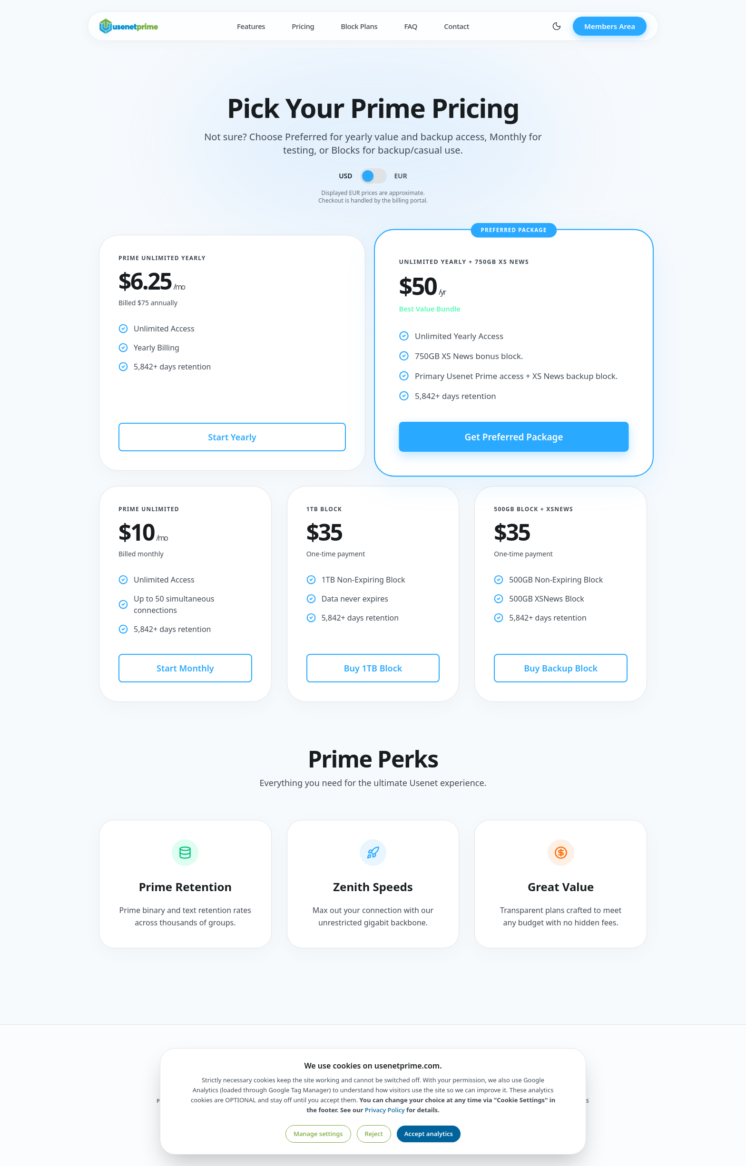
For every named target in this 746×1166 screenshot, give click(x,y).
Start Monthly (185, 668)
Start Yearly (232, 437)
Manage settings (318, 1133)
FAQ (410, 26)
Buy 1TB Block (373, 668)
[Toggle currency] (373, 176)
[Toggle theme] (556, 26)
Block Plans (359, 26)
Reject (374, 1133)
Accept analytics (428, 1133)
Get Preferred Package (513, 436)
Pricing (303, 26)
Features (251, 26)
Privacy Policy (385, 1110)
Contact (456, 26)
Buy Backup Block (561, 668)
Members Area (609, 26)
